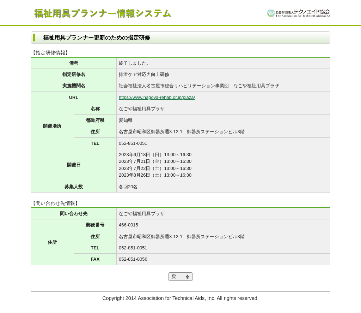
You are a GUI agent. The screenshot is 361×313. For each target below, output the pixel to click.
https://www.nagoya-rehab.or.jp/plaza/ (157, 97)
